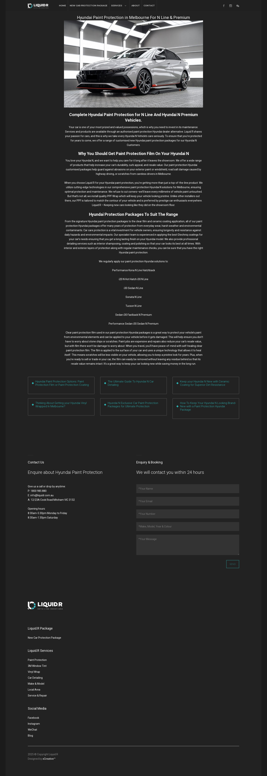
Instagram (34, 723)
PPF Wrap (112, 196)
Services (116, 5)
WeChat (32, 729)
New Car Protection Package (88, 5)
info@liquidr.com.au (42, 495)
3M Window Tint (37, 665)
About (135, 5)
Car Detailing (35, 677)
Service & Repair (37, 695)
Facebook (33, 717)
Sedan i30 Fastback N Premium (133, 314)
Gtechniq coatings (188, 234)
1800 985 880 (39, 490)
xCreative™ (49, 758)
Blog (30, 735)
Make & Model (36, 683)
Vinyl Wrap (34, 671)
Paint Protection (37, 659)
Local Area (34, 689)
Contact (149, 5)
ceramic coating (161, 221)
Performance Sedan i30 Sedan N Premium (134, 323)
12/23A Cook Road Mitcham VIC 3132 (53, 499)
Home (62, 5)
